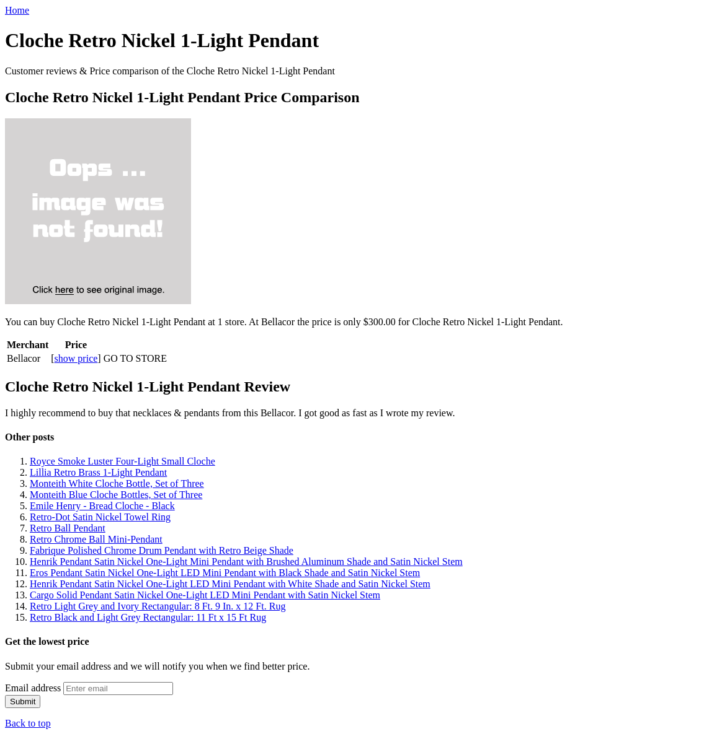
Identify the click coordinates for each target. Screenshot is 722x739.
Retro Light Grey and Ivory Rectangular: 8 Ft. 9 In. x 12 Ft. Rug (157, 606)
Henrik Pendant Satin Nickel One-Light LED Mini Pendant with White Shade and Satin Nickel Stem (230, 584)
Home (17, 10)
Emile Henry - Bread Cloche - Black (102, 506)
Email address (33, 688)
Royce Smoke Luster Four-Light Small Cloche (122, 461)
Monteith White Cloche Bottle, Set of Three (117, 483)
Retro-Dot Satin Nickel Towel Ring (100, 517)
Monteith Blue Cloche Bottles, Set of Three (116, 494)
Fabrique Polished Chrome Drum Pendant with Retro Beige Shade (161, 550)
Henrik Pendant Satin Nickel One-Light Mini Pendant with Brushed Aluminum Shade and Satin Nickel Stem (246, 561)
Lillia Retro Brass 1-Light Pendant (98, 472)
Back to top (28, 723)
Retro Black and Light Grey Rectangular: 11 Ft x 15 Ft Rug (148, 617)
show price (76, 358)
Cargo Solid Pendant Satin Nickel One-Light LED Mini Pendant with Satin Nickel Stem (205, 595)
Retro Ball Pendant (67, 528)
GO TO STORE (135, 358)
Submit (22, 701)
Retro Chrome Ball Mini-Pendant (96, 539)
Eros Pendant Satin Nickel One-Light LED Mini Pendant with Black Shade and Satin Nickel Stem (225, 572)
